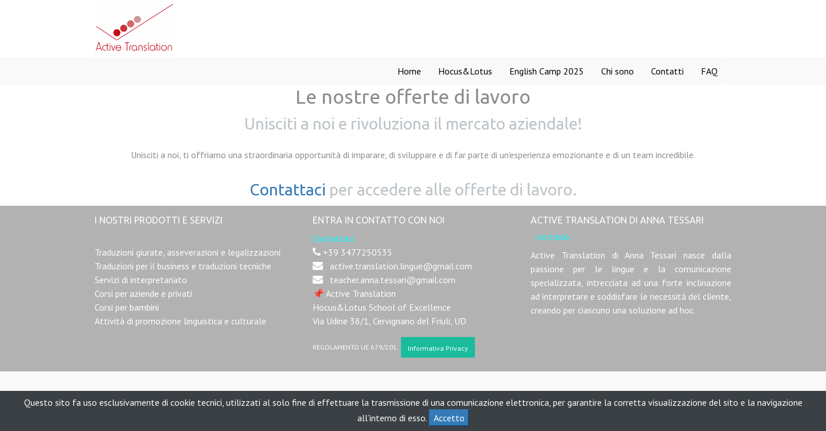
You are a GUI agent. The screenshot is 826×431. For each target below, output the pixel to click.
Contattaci (288, 189)
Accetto (449, 418)
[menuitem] (409, 71)
